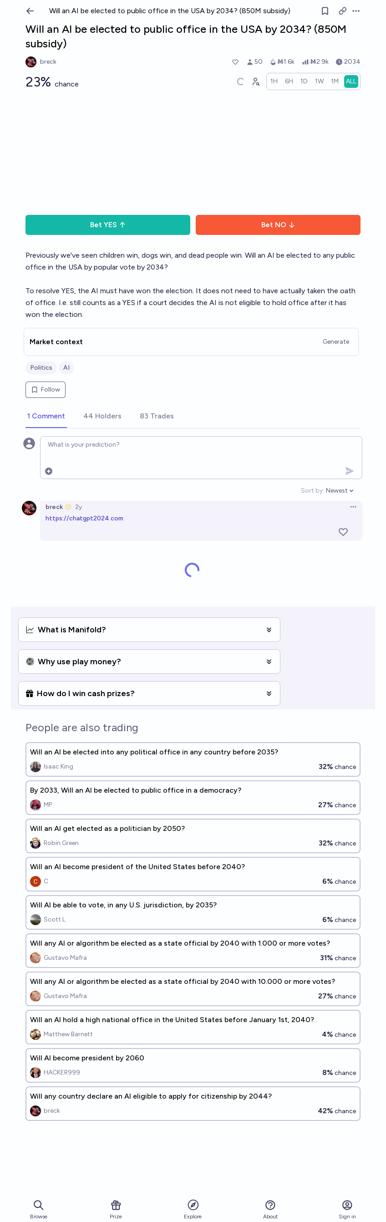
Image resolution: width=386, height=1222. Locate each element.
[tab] (46, 416)
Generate (336, 342)
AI (66, 368)
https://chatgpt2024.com (84, 518)
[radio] (274, 81)
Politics (41, 368)
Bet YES (108, 224)
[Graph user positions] (255, 81)
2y (78, 507)
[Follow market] (325, 11)
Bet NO (278, 224)
